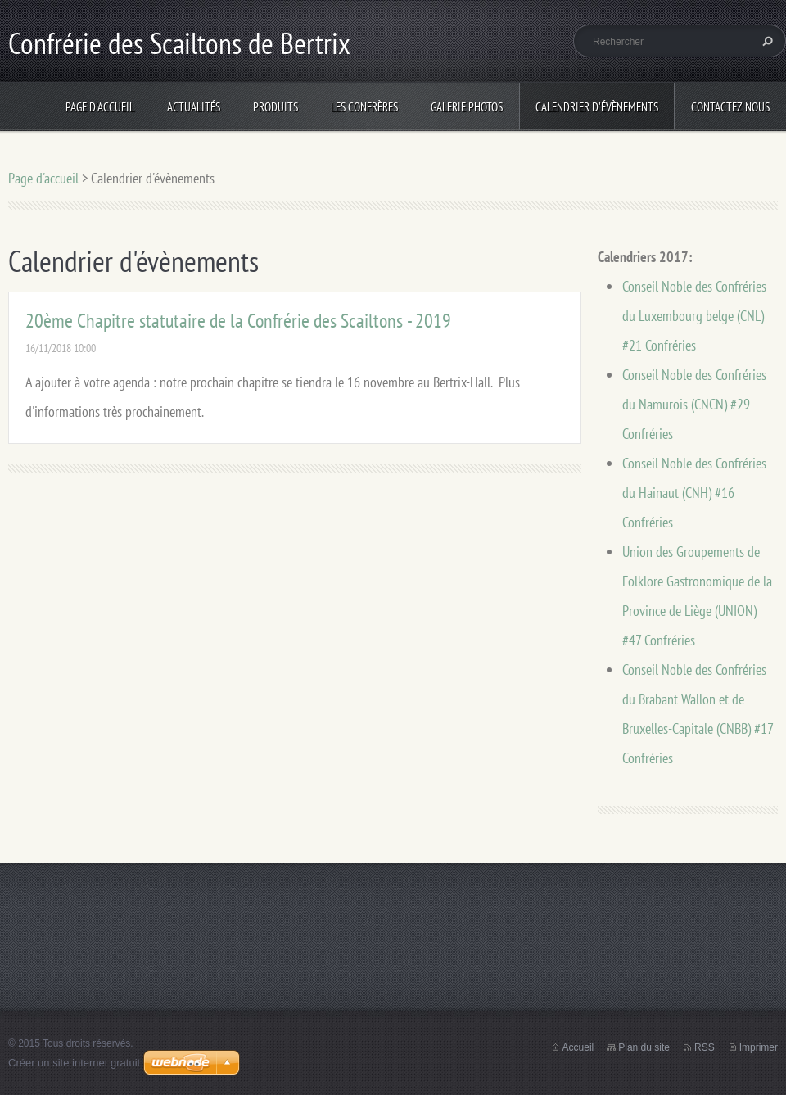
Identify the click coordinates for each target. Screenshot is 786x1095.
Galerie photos (467, 107)
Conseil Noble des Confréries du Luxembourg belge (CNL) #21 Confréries (694, 316)
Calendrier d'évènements (596, 107)
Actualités (193, 107)
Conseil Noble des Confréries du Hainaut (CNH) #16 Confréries (694, 493)
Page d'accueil (100, 107)
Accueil (578, 1047)
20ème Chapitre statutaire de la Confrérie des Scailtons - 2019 (238, 320)
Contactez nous (730, 107)
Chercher (765, 41)
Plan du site (644, 1047)
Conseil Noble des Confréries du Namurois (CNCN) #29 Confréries (694, 404)
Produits (275, 107)
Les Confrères (364, 107)
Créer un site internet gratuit (74, 1063)
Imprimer (758, 1047)
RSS (704, 1047)
